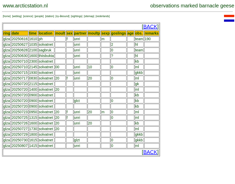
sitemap (88, 16)
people (39, 16)
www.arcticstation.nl (25, 5)
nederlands (102, 16)
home (7, 16)
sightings (77, 16)
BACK (150, 26)
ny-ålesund (62, 16)
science (28, 16)
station (49, 16)
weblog (17, 16)
